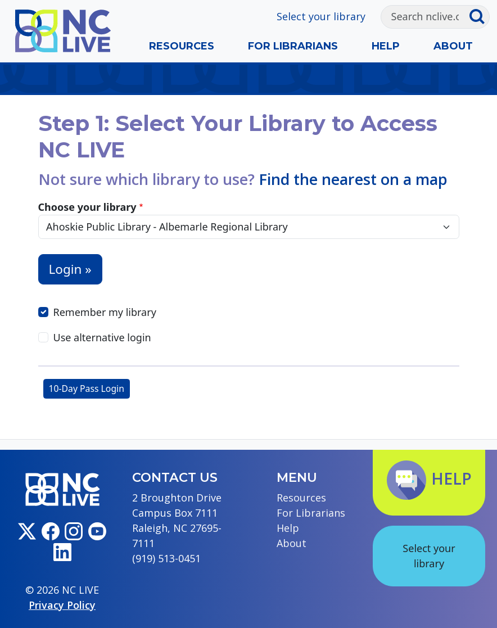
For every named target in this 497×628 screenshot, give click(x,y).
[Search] (425, 17)
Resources (181, 46)
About (453, 46)
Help (386, 46)
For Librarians (293, 46)
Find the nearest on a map (353, 179)
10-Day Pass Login (86, 388)
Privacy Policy (62, 605)
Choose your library (87, 207)
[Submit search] (479, 17)
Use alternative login (102, 337)
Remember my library (104, 312)
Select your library (321, 16)
